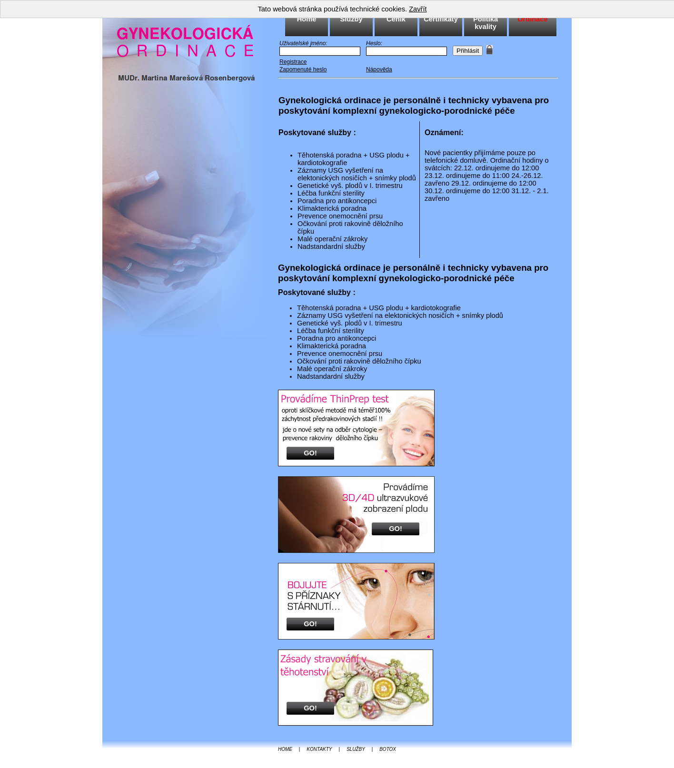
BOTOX (387, 749)
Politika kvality (485, 22)
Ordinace (532, 19)
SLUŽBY (356, 749)
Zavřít (417, 9)
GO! (310, 453)
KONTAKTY (319, 749)
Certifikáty (441, 19)
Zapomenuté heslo (303, 69)
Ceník (396, 19)
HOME (285, 749)
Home (307, 19)
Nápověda (379, 69)
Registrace (293, 62)
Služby (351, 19)
